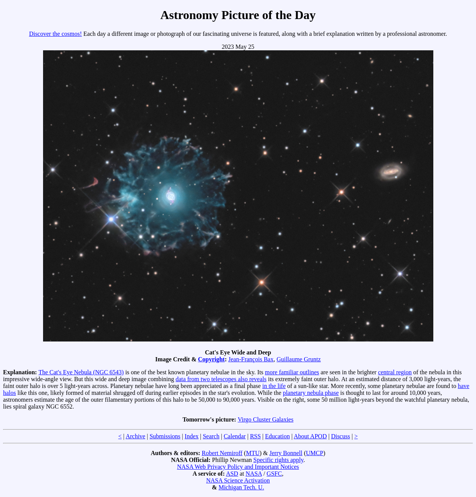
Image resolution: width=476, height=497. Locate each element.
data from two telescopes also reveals (221, 379)
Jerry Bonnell (286, 453)
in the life (273, 386)
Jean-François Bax (251, 359)
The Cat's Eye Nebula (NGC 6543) (81, 372)
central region (395, 372)
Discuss (340, 436)
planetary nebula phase (311, 393)
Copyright (211, 359)
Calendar (235, 436)
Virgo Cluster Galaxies (265, 419)
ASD (232, 473)
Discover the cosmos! (55, 33)
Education (277, 436)
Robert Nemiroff (222, 453)
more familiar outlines (292, 372)
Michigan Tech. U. (241, 487)
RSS (255, 436)
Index (192, 436)
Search (211, 436)
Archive (136, 436)
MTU (253, 453)
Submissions (164, 436)
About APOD (310, 436)
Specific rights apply (278, 460)
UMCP (314, 453)
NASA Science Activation (238, 480)
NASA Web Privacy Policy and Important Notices (238, 466)
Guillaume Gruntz (299, 359)
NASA (253, 473)
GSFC (274, 473)
